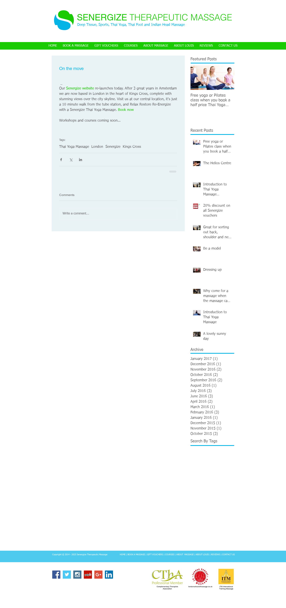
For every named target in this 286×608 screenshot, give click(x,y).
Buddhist (208, 467)
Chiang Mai (197, 473)
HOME (123, 554)
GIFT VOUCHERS (155, 554)
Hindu (227, 473)
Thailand (221, 529)
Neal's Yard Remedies (203, 492)
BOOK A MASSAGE (136, 554)
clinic (217, 542)
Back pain (196, 460)
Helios (217, 473)
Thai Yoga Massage (74, 147)
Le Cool (194, 485)
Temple (216, 517)
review (194, 548)
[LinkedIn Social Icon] (109, 575)
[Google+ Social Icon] (98, 575)
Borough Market (214, 460)
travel (204, 548)
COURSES (169, 554)
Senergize (112, 147)
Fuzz (209, 473)
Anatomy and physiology (205, 454)
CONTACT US (228, 554)
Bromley (195, 467)
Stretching (196, 511)
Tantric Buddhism (215, 511)
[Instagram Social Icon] (77, 575)
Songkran (210, 504)
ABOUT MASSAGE (185, 554)
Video (223, 536)
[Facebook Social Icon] (56, 575)
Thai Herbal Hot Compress (206, 523)
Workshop (196, 542)
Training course (208, 536)
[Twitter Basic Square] (67, 575)
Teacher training (200, 517)
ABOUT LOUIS (202, 554)
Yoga (208, 542)
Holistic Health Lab (201, 479)
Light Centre (209, 485)
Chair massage (224, 467)
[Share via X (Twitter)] (71, 159)
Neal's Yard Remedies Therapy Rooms (212, 498)
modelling (228, 542)
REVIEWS (215, 554)
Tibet (193, 536)
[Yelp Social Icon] (88, 575)
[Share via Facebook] (61, 159)
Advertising (197, 448)
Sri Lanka (224, 504)
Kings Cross (132, 147)
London (97, 147)
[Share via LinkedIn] (80, 159)
